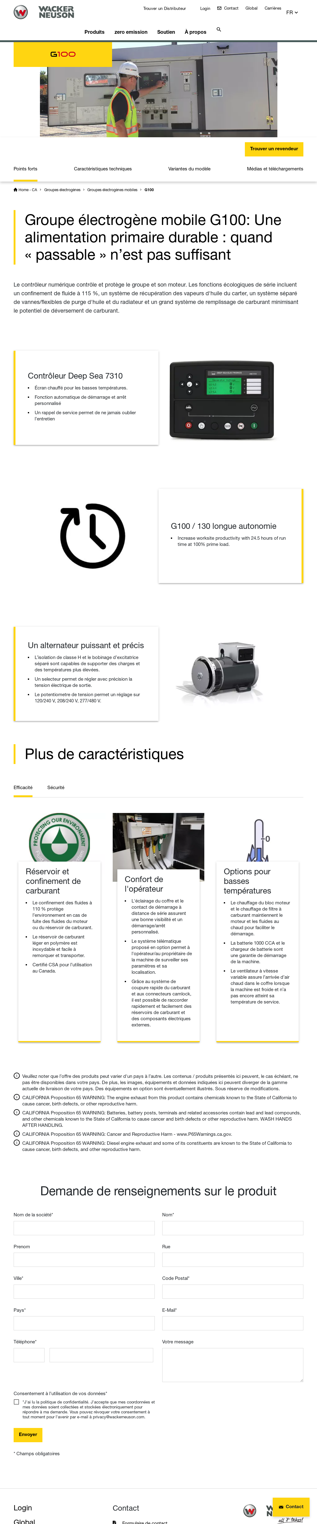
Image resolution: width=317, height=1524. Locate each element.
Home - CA (28, 87)
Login (208, 8)
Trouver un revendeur (274, 46)
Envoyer (28, 1332)
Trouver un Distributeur (168, 8)
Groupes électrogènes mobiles (112, 87)
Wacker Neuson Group (51, 1434)
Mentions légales (35, 1494)
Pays (20, 1207)
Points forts (25, 66)
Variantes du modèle (189, 66)
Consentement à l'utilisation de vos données (60, 1290)
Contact (234, 8)
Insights (26, 1448)
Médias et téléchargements (275, 66)
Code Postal (175, 1175)
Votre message (177, 1239)
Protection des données (97, 1494)
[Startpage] (50, 12)
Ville (18, 1175)
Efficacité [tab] (23, 684)
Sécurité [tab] (55, 684)
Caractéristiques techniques (103, 66)
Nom (168, 1112)
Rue (166, 1144)
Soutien (170, 23)
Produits (101, 23)
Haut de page (287, 1456)
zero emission (135, 23)
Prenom (22, 1144)
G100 (149, 87)
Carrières (276, 8)
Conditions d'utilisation (166, 1494)
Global (256, 8)
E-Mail (169, 1207)
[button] (297, 10)
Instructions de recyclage (45, 1504)
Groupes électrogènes (62, 87)
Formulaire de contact (145, 1420)
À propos (198, 23)
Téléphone (25, 1239)
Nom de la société (33, 1112)
